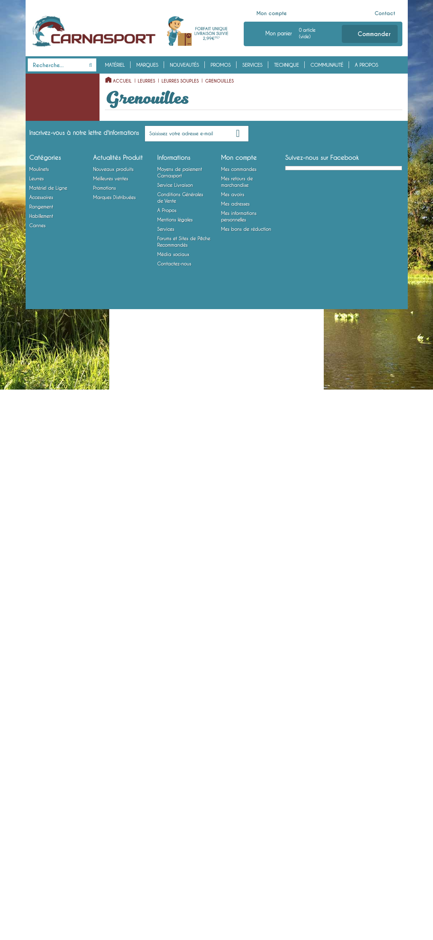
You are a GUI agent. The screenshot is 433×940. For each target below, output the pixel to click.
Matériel (115, 65)
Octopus (42, 357)
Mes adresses (235, 835)
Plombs (35, 568)
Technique (286, 65)
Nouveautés (184, 65)
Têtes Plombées (43, 524)
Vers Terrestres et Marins (58, 135)
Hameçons (38, 590)
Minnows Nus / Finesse (56, 224)
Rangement (42, 657)
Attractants (39, 635)
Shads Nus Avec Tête (54, 257)
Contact (385, 13)
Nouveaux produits (113, 800)
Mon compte (271, 13)
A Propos (366, 65)
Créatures (43, 335)
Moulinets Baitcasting (50, 102)
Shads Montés (47, 269)
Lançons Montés (50, 169)
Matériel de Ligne (51, 512)
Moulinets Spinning (47, 90)
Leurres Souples (43, 124)
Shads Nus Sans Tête (54, 246)
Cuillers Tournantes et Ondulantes (50, 430)
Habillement (43, 691)
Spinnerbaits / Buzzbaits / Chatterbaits (54, 474)
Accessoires (45, 613)
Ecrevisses (43, 380)
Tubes (39, 346)
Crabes (40, 391)
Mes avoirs (232, 825)
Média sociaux (173, 885)
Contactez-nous (174, 894)
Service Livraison (175, 816)
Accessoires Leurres (47, 624)
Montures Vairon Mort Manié (57, 602)
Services (252, 65)
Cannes (37, 735)
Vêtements (38, 702)
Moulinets (42, 79)
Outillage (37, 646)
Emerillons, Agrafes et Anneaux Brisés (49, 551)
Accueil (122, 81)
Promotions (104, 819)
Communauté (326, 65)
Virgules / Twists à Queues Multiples (60, 207)
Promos (221, 65)
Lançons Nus (46, 158)
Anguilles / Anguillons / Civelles (57, 307)
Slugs (38, 146)
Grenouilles (44, 324)
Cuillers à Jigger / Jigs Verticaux (51, 452)
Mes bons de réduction (246, 860)
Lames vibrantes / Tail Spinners (50, 496)
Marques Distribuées (114, 828)
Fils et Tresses (41, 535)
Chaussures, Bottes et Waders (50, 718)
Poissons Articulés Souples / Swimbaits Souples (59, 285)
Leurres (38, 113)
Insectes (41, 402)
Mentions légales (175, 850)
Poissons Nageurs (45, 413)
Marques (147, 65)
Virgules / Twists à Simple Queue (58, 185)
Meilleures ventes (110, 809)
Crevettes (43, 369)
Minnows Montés (50, 235)
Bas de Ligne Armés (47, 579)
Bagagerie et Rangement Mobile (53, 674)
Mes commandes (238, 800)
